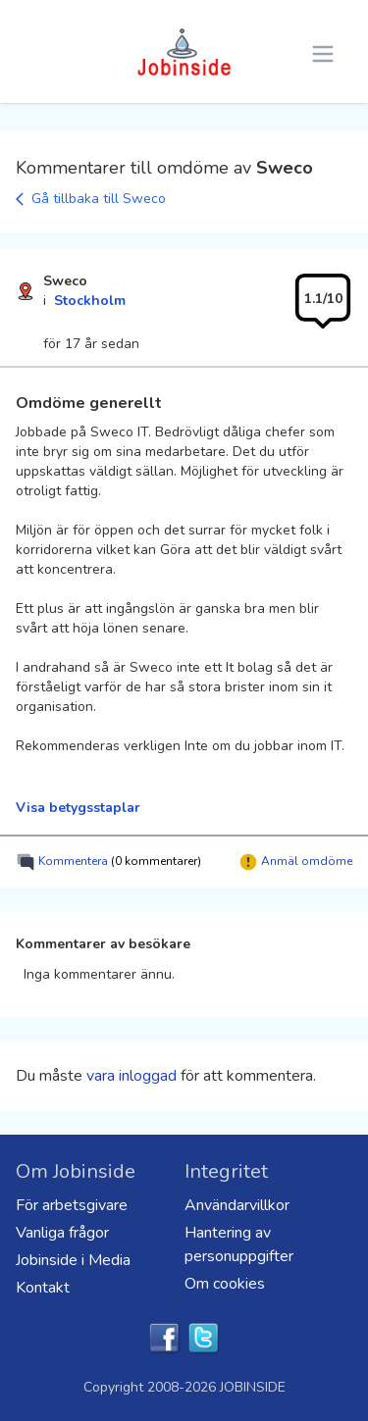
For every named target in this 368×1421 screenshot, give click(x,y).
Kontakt (43, 1287)
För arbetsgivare (72, 1205)
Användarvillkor (236, 1205)
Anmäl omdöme (295, 862)
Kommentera (108, 862)
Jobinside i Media (73, 1260)
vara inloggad (131, 1076)
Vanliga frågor (62, 1232)
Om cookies (224, 1283)
